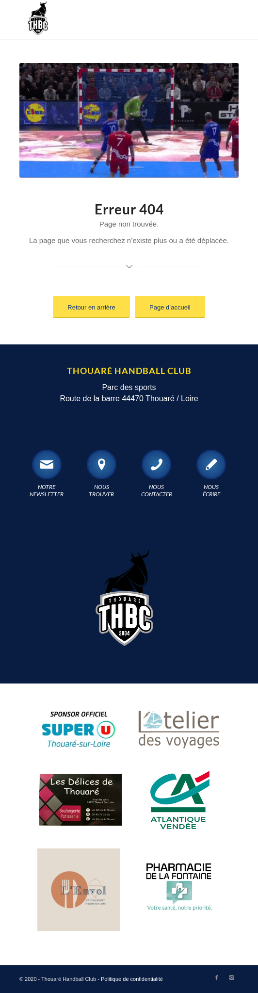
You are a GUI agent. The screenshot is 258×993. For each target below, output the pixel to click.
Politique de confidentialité (132, 979)
